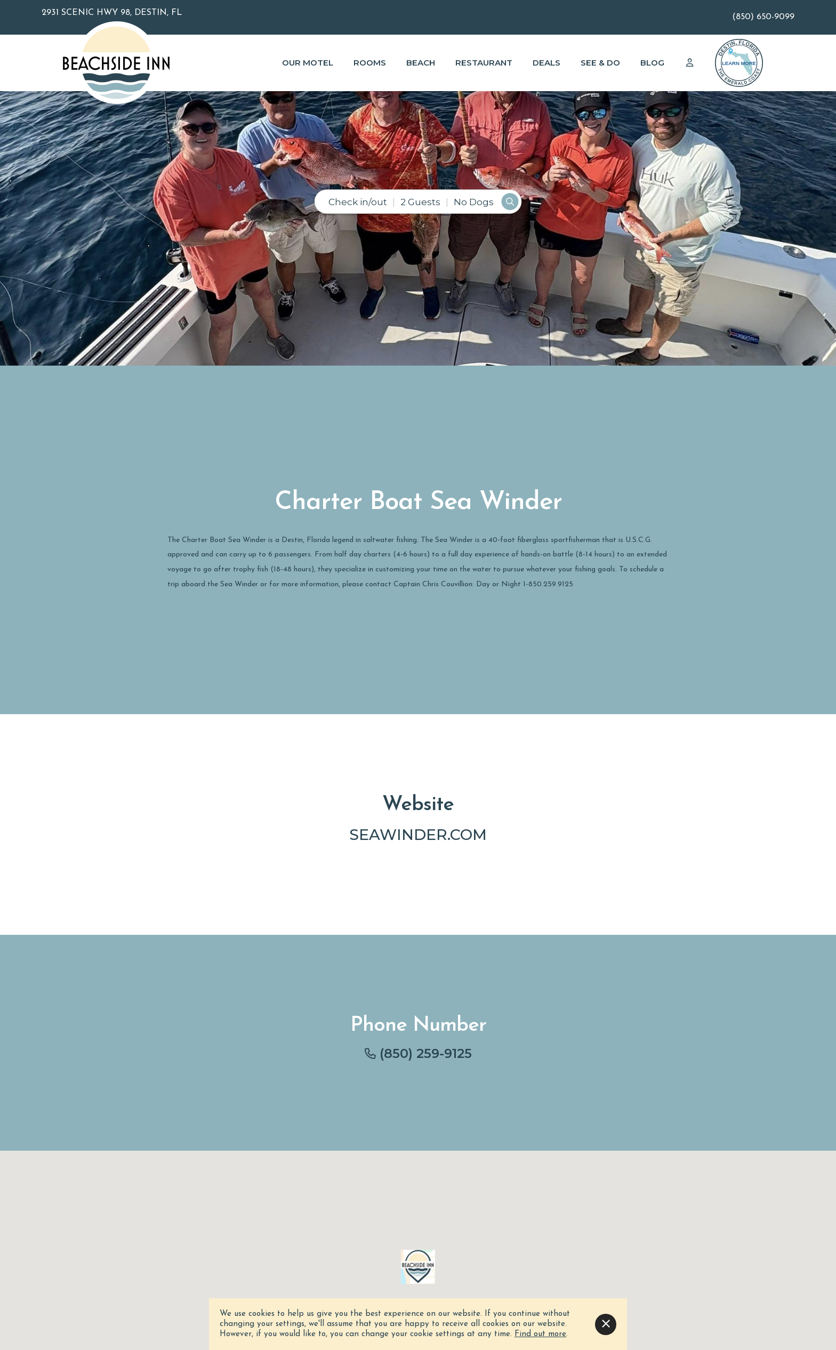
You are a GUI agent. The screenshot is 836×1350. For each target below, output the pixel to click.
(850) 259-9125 (426, 1053)
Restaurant (483, 63)
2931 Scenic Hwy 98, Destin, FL (112, 13)
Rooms (369, 63)
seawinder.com (418, 834)
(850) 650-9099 (763, 17)
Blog (652, 63)
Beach (420, 63)
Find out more (540, 1334)
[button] (12, 183)
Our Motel (307, 63)
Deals (546, 63)
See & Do (600, 63)
